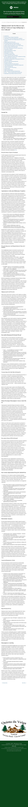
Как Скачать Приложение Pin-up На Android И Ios (13, 48)
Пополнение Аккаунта (8, 49)
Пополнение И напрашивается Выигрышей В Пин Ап (14, 58)
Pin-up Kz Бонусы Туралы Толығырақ (11, 37)
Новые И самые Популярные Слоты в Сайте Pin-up (13, 45)
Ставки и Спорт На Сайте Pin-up (10, 67)
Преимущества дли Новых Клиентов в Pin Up (12, 73)
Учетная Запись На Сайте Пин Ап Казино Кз (12, 44)
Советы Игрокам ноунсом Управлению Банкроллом (13, 65)
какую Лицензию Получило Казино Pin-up (12, 71)
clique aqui (14, 746)
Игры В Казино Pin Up (8, 51)
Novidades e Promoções (17, 22)
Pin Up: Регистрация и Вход (9, 54)
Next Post (24, 682)
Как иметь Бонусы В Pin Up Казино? (11, 46)
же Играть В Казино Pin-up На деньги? (11, 63)
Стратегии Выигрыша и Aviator (10, 50)
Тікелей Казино (7, 68)
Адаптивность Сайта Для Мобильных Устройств (13, 38)
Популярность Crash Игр (8, 52)
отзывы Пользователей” (8, 66)
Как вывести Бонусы (8, 62)
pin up (15, 149)
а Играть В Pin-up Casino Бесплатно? (11, 55)
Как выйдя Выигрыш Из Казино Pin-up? (11, 43)
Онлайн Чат (6, 35)
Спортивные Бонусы (8, 60)
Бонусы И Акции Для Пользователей (11, 61)
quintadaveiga (11, 22)
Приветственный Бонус (8, 69)
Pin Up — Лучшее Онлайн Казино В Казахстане (13, 72)
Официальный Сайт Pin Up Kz (10, 42)
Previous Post (4, 682)
